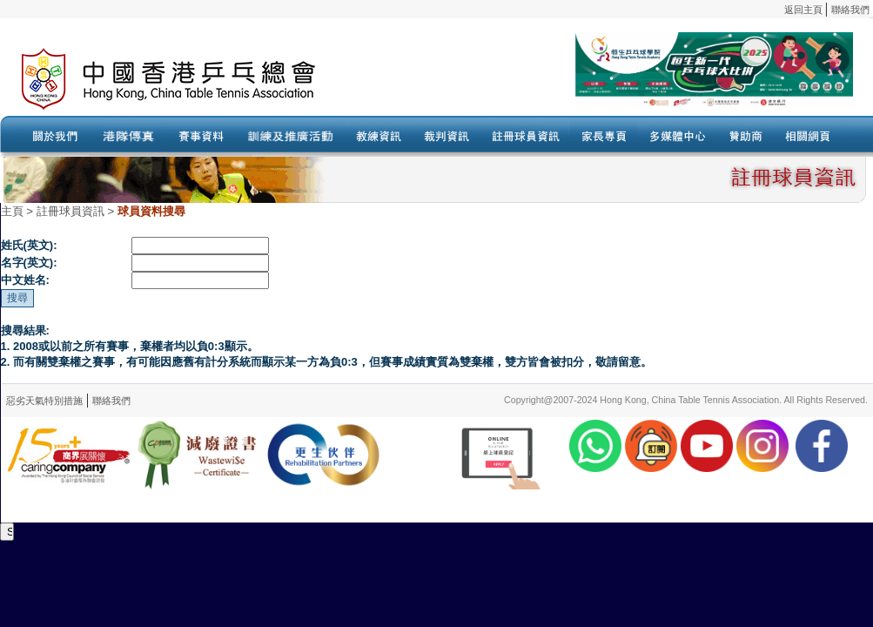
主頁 (12, 211)
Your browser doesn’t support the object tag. (605, 79)
